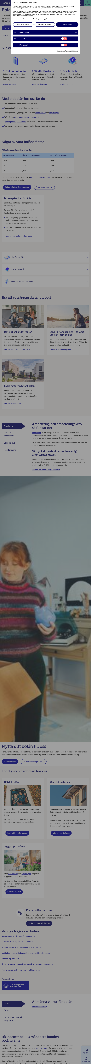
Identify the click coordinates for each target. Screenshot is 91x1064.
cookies (22, 19)
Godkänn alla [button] (67, 24)
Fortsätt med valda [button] (44, 24)
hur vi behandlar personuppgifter (38, 19)
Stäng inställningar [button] (23, 24)
